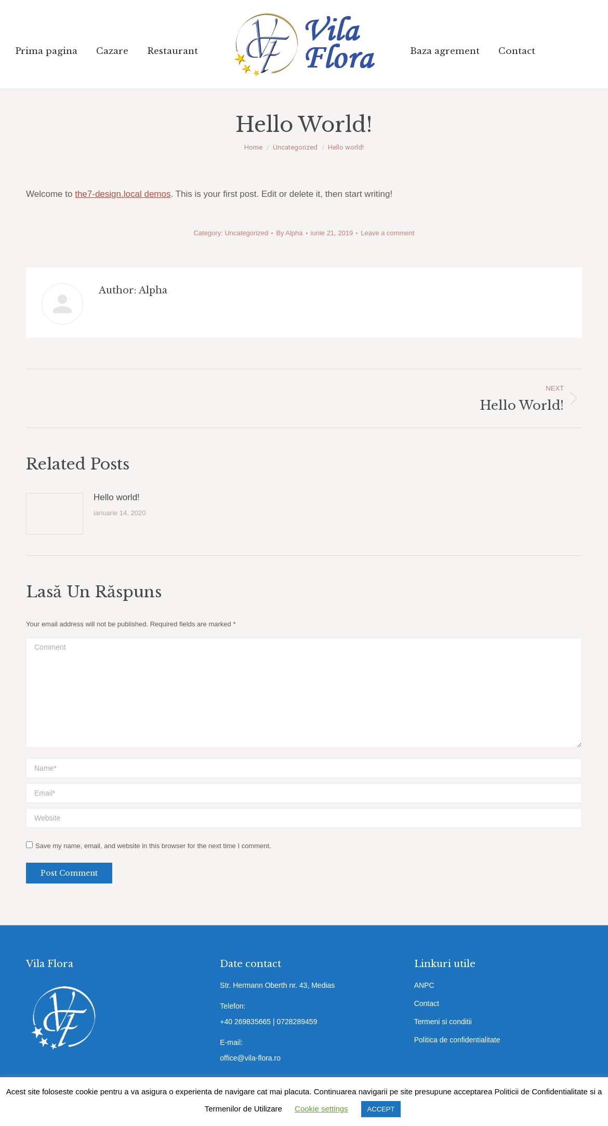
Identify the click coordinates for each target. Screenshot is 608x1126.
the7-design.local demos (122, 194)
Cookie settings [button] (321, 1108)
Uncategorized (246, 233)
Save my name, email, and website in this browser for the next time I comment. (153, 846)
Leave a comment (387, 233)
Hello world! (117, 497)
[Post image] (54, 513)
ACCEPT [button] (381, 1109)
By (289, 233)
